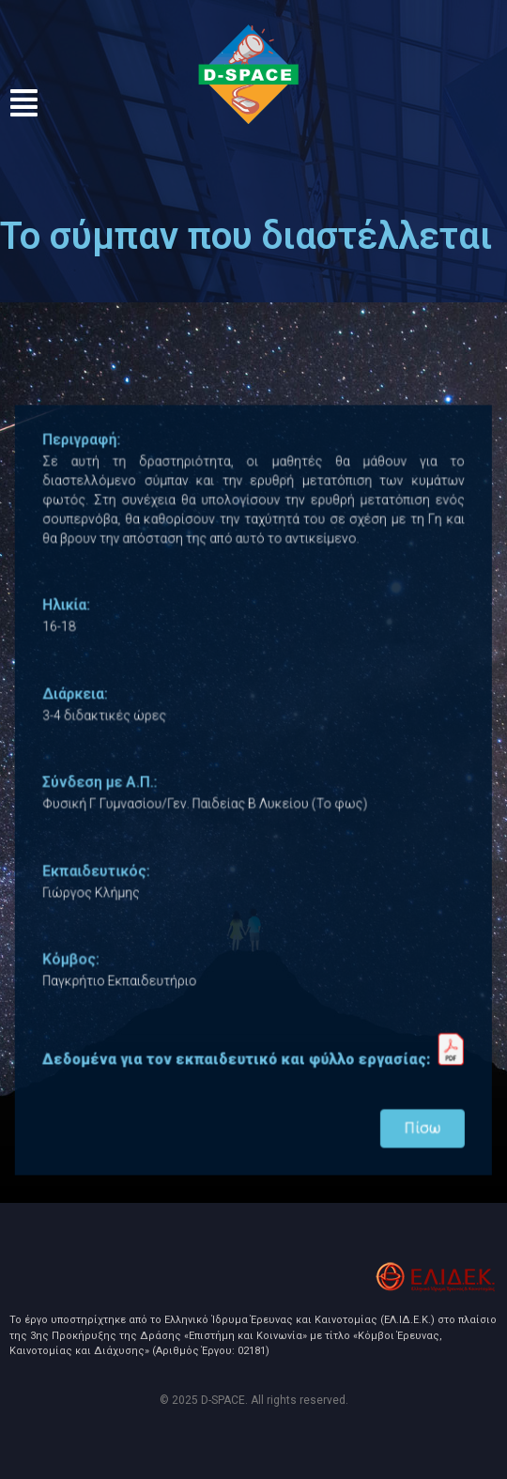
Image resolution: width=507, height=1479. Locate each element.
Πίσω (413, 1110)
